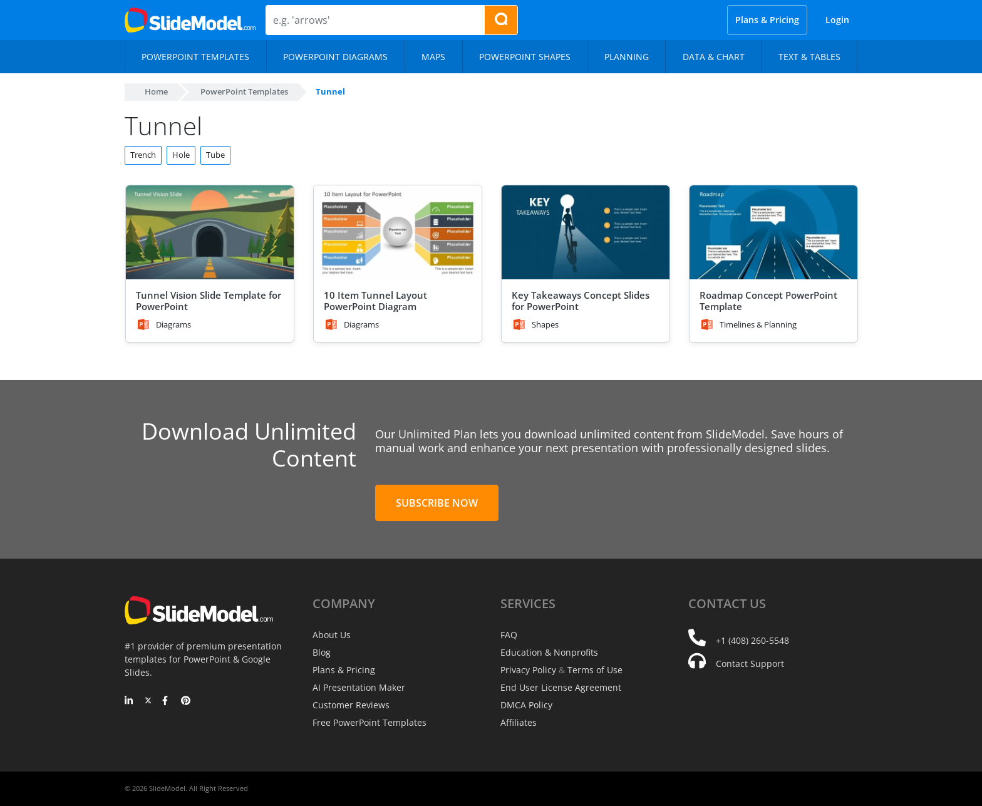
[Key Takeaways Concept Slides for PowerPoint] (585, 232)
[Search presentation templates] (501, 20)
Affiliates (518, 722)
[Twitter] (148, 701)
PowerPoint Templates (244, 91)
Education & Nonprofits (549, 652)
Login (837, 20)
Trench (143, 154)
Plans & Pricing (767, 20)
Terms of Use (595, 670)
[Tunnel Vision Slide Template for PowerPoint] (210, 232)
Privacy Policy (528, 670)
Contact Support (750, 663)
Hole (181, 154)
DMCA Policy (526, 705)
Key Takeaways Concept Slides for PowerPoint (580, 301)
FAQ (508, 635)
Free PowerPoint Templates (369, 722)
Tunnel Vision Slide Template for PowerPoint (208, 301)
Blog (322, 652)
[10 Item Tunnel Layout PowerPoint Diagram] (398, 232)
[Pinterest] (185, 701)
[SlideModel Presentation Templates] (190, 20)
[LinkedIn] (129, 701)
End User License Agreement (560, 687)
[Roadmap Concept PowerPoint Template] (773, 232)
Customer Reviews (351, 705)
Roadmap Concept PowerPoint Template (768, 301)
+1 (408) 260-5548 (752, 640)
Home (156, 91)
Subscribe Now (437, 503)
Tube (215, 154)
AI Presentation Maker (359, 687)
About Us (332, 635)
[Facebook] (167, 701)
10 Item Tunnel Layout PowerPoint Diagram (375, 301)
